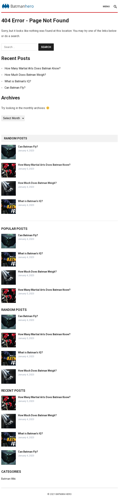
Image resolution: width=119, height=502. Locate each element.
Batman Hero (64, 494)
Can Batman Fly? (15, 87)
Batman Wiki (8, 478)
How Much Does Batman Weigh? (25, 74)
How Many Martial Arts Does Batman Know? (32, 68)
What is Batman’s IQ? (18, 81)
